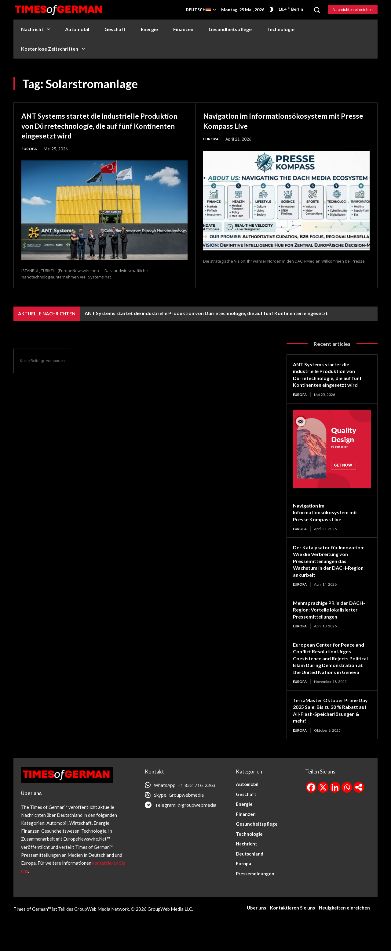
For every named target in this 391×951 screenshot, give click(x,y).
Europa (29, 148)
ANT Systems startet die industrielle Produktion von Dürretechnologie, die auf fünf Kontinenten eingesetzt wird (102, 125)
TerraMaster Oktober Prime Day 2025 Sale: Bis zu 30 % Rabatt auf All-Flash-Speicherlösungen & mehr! (328, 732)
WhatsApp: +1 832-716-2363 (185, 808)
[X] (323, 810)
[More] (358, 810)
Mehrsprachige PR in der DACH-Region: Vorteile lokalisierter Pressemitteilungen (323, 621)
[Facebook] (311, 810)
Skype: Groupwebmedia (179, 817)
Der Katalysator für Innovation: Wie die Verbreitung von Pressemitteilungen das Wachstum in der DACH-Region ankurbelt (332, 565)
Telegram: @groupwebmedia (185, 827)
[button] (317, 10)
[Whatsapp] (347, 810)
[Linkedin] (335, 810)
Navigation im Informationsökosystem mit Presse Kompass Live (284, 120)
